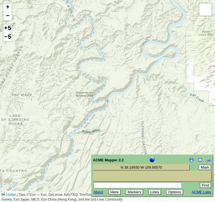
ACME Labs (201, 192)
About (98, 192)
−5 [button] (7, 37)
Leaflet (8, 195)
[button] (7, 7)
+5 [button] (7, 28)
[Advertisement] (30, 162)
